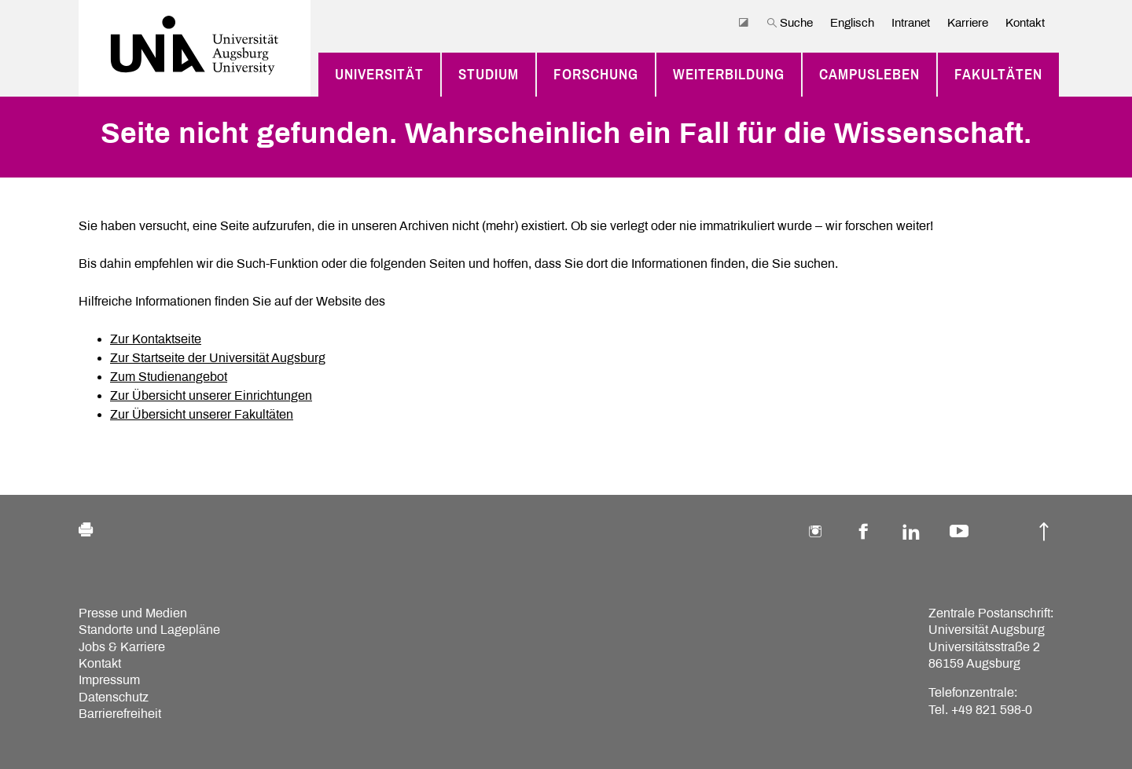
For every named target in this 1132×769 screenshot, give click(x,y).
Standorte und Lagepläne (149, 629)
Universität (379, 74)
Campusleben (869, 74)
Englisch (852, 22)
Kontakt (1025, 22)
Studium (488, 74)
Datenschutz (114, 697)
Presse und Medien (133, 613)
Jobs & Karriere (122, 647)
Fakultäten (998, 74)
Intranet (910, 22)
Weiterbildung (729, 74)
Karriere (967, 22)
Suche (789, 22)
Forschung (595, 74)
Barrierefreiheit (120, 713)
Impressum (109, 680)
